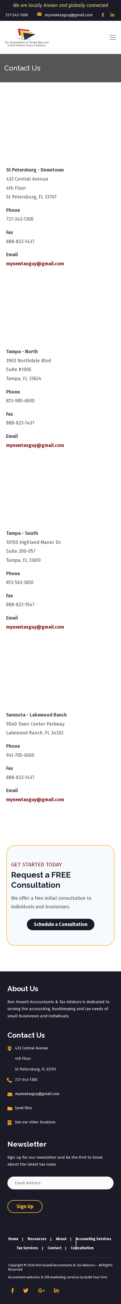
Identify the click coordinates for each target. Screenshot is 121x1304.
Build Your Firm (96, 1277)
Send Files (23, 1108)
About (61, 1239)
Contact (54, 1248)
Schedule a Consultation (60, 924)
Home (13, 1239)
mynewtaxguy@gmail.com (65, 14)
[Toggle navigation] (113, 37)
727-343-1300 (16, 15)
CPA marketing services (62, 1277)
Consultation (82, 1248)
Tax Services (27, 1248)
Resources (37, 1239)
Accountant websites (24, 1277)
